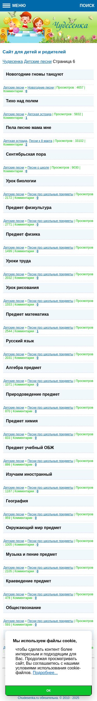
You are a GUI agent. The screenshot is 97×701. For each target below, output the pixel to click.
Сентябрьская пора (26, 154)
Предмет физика (23, 234)
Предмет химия (22, 421)
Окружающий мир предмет (33, 527)
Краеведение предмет (28, 581)
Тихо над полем (22, 101)
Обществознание (23, 607)
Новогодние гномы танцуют (34, 74)
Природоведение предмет (33, 394)
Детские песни (13, 87)
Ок (48, 690)
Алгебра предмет (23, 367)
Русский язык (20, 341)
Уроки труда (18, 261)
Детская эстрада (39, 114)
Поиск (87, 5)
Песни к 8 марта (40, 141)
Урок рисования (22, 287)
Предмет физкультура (28, 207)
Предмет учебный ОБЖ (30, 447)
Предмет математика (27, 314)
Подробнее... (45, 672)
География (17, 501)
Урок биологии (21, 181)
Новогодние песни (41, 87)
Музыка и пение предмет (31, 554)
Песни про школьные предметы (50, 194)
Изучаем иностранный (29, 474)
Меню (14, 5)
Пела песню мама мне (28, 127)
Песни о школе (38, 167)
